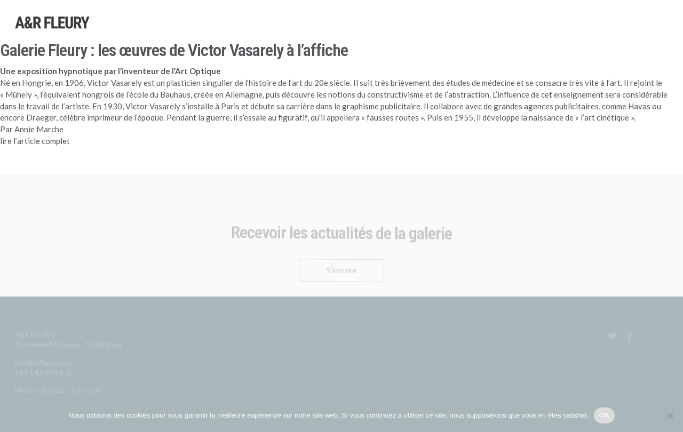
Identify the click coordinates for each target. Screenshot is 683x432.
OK (604, 415)
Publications (581, 33)
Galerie (629, 34)
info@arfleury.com (43, 364)
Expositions (438, 28)
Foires (534, 31)
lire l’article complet (36, 141)
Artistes (389, 26)
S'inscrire (342, 272)
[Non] (669, 415)
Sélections (491, 30)
